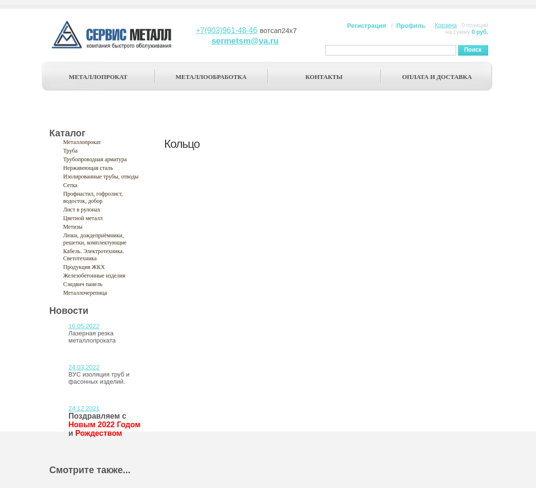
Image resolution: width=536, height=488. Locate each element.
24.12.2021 (84, 408)
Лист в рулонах (81, 209)
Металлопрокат (82, 142)
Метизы (72, 226)
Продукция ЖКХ (84, 267)
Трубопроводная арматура (95, 159)
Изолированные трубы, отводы (100, 176)
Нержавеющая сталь (88, 168)
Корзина (446, 25)
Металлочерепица (85, 292)
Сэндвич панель (82, 284)
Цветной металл (82, 218)
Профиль (410, 25)
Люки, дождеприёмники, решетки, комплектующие (94, 239)
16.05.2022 (84, 326)
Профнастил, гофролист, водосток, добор (93, 197)
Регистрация (366, 25)
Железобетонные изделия (94, 275)
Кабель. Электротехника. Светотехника (93, 255)
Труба (70, 150)
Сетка (70, 185)
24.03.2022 (84, 367)
